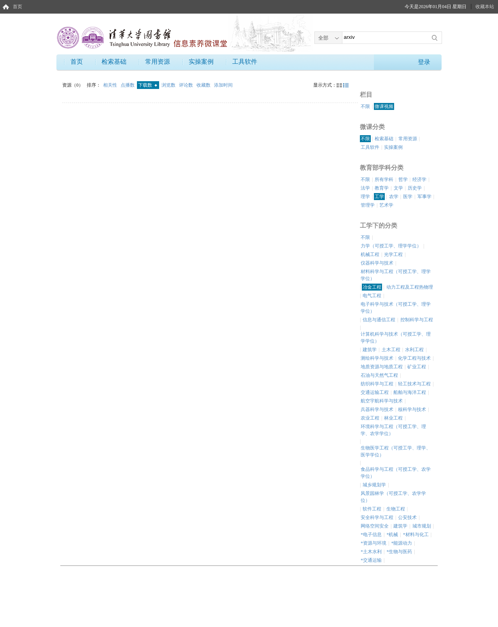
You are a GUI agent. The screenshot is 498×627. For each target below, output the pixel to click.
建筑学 (370, 349)
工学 (379, 196)
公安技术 (407, 517)
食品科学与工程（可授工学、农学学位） (396, 473)
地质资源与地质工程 (382, 366)
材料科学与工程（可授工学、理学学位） (396, 275)
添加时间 (223, 85)
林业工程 (393, 418)
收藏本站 (484, 6)
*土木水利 (371, 551)
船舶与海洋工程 (409, 392)
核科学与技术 (412, 409)
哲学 (403, 179)
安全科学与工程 (377, 517)
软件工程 (372, 509)
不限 (365, 106)
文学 (398, 188)
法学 (365, 188)
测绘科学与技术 (377, 358)
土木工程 (391, 349)
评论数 (186, 85)
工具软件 (244, 61)
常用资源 (157, 61)
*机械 (392, 534)
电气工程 (372, 295)
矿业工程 (416, 366)
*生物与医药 (399, 551)
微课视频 (384, 106)
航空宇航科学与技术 (382, 401)
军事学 (424, 196)
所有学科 (384, 179)
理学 (365, 196)
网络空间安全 (375, 526)
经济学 (419, 179)
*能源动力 (401, 543)
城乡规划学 (374, 485)
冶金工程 (372, 287)
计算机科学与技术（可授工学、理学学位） (396, 337)
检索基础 (114, 61)
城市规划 (421, 526)
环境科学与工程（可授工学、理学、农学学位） (393, 430)
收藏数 (204, 85)
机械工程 (370, 254)
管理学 (368, 205)
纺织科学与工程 (377, 384)
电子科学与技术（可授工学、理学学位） (396, 307)
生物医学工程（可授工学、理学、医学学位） (396, 451)
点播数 (128, 85)
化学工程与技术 (414, 358)
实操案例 (201, 61)
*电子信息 (371, 534)
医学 (407, 196)
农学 (393, 196)
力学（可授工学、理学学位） (391, 246)
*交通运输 (371, 560)
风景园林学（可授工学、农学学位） (393, 497)
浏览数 (169, 85)
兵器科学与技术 (377, 409)
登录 (424, 62)
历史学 (415, 188)
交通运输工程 (375, 392)
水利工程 (414, 349)
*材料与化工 (416, 534)
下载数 (147, 85)
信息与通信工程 (379, 319)
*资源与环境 (373, 543)
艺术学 (386, 205)
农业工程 (370, 418)
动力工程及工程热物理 (409, 287)
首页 (17, 6)
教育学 (382, 188)
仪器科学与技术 (377, 263)
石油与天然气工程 (379, 375)
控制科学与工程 (416, 319)
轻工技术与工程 (414, 384)
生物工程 (395, 509)
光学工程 (393, 254)
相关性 (110, 85)
